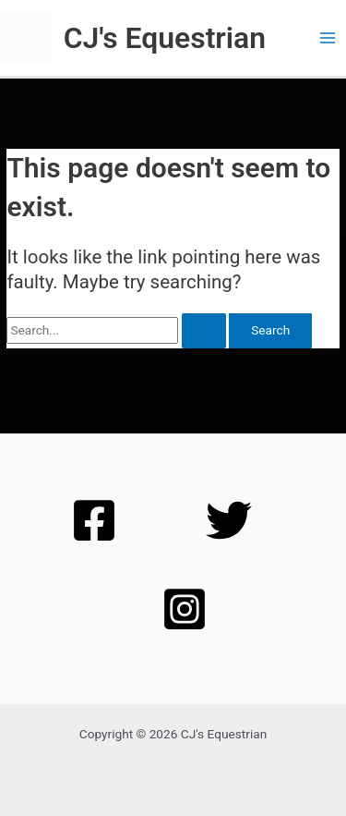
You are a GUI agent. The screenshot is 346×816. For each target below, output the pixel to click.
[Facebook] (94, 520)
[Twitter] (229, 520)
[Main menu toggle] (328, 38)
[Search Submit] (204, 330)
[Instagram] (184, 609)
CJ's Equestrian (165, 37)
